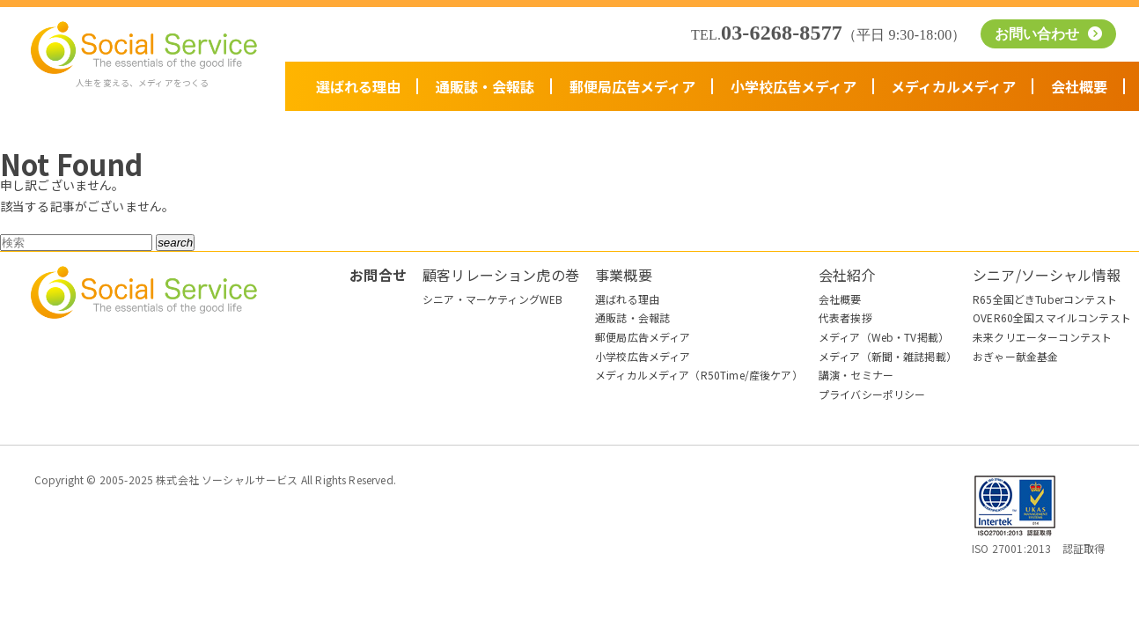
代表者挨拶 (845, 317)
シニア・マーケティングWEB (492, 298)
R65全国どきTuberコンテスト (1045, 298)
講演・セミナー (856, 374)
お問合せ (378, 274)
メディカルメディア (953, 86)
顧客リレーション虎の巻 (501, 274)
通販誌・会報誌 (485, 86)
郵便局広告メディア (632, 86)
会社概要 (1079, 86)
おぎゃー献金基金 (1015, 356)
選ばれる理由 (358, 86)
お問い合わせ (1039, 33)
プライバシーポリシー (872, 394)
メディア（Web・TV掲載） (884, 336)
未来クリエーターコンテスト (1042, 336)
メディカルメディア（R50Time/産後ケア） (699, 374)
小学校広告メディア (793, 86)
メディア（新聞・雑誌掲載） (888, 356)
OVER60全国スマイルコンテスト (1052, 317)
